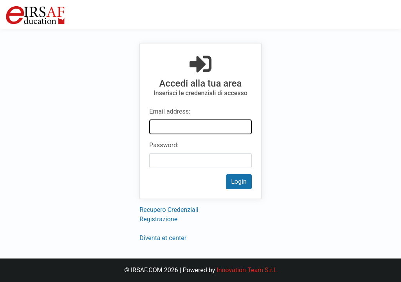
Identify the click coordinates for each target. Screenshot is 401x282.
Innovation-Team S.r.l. (246, 270)
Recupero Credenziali (168, 209)
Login (238, 181)
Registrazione (158, 219)
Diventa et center (162, 238)
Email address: (169, 111)
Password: (164, 145)
